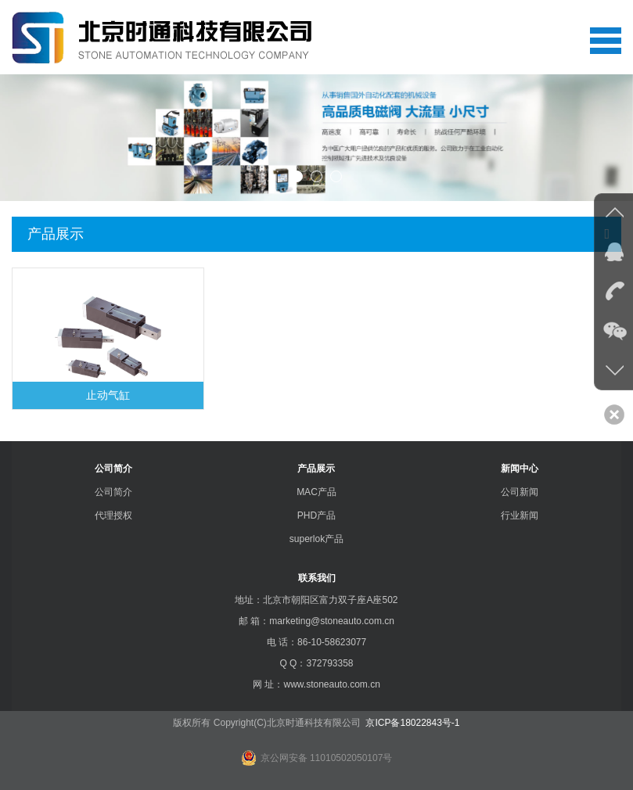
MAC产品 (316, 492)
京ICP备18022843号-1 (411, 722)
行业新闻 (519, 515)
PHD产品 (316, 515)
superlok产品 (316, 538)
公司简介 (113, 468)
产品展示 (316, 468)
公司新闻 (519, 492)
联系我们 (317, 578)
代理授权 (113, 515)
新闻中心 (519, 468)
